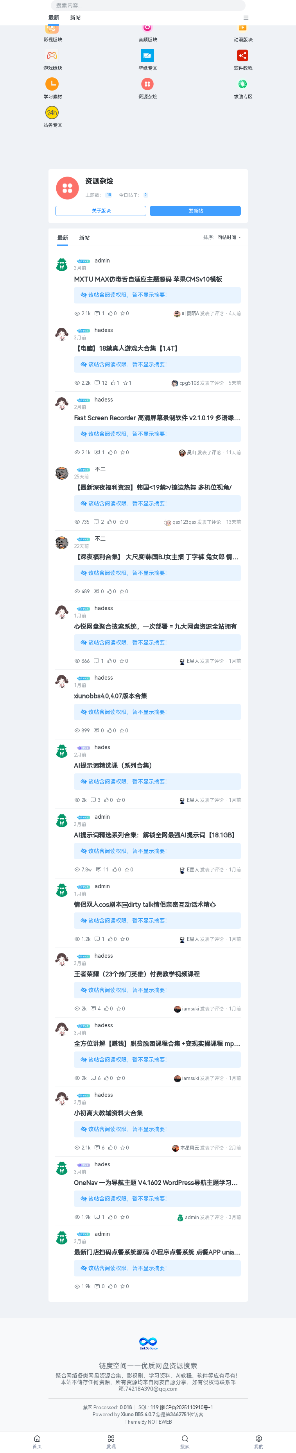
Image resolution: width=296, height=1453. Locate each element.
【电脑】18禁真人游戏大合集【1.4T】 (127, 348)
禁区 (87, 1407)
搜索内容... (69, 6)
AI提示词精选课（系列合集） (114, 765)
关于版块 (101, 211)
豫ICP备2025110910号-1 (186, 1407)
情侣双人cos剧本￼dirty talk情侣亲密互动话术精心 (145, 904)
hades (102, 747)
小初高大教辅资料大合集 (108, 1113)
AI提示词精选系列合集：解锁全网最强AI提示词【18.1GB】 (156, 835)
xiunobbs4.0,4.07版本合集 (110, 696)
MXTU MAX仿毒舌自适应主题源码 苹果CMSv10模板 (148, 279)
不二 (100, 469)
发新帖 (196, 211)
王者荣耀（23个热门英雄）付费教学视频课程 (137, 974)
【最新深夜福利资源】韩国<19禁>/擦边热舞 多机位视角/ (152, 487)
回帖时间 (227, 237)
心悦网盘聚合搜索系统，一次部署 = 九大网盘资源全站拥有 (155, 626)
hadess (104, 330)
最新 (53, 18)
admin (102, 261)
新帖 (75, 18)
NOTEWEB (160, 1422)
